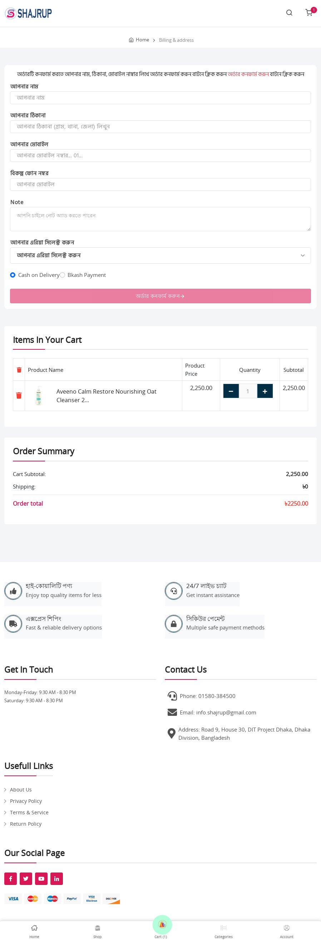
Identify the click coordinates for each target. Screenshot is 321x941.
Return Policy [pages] (25, 823)
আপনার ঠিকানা (27, 115)
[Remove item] (19, 395)
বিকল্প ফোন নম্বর (29, 173)
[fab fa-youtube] (41, 878)
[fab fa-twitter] (26, 878)
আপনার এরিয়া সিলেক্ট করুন (42, 242)
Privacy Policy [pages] (26, 801)
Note (16, 202)
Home (142, 39)
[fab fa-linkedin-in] (56, 878)
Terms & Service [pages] (29, 812)
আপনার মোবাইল (29, 144)
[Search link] (289, 13)
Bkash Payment (87, 274)
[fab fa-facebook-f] (10, 878)
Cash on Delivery (39, 274)
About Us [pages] (21, 789)
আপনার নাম (24, 86)
